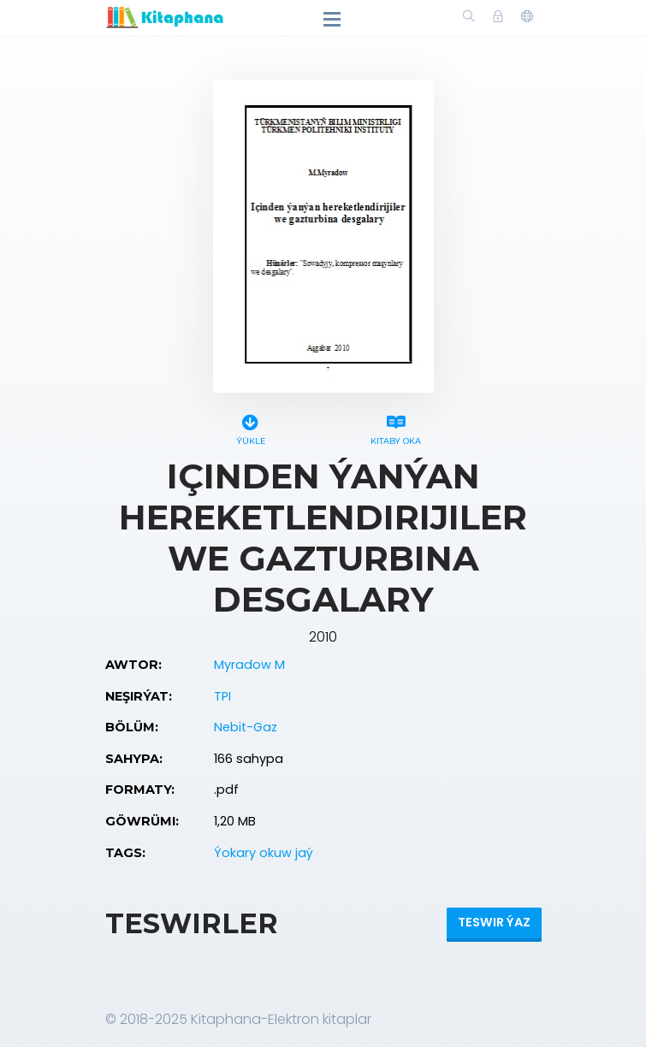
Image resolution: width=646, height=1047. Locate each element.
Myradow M (249, 664)
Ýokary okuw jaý (263, 852)
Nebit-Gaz (245, 727)
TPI (222, 696)
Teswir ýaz (494, 922)
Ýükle (251, 427)
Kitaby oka (396, 427)
